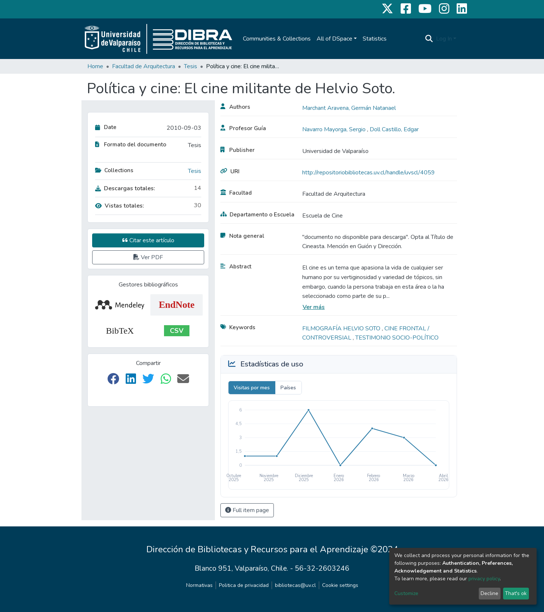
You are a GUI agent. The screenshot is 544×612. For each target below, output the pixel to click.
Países (288, 387)
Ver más (314, 307)
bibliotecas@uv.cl (295, 585)
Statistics (375, 39)
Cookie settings (340, 585)
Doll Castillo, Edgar (394, 129)
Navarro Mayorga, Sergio (334, 129)
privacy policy (484, 578)
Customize (406, 593)
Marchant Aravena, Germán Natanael (349, 108)
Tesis (190, 66)
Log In (444, 39)
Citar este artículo (148, 240)
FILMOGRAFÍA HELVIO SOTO (342, 328)
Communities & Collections (277, 39)
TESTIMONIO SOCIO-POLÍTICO (397, 338)
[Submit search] (429, 38)
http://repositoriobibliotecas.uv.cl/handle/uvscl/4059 (368, 172)
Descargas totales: (125, 188)
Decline (489, 593)
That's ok (516, 593)
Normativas (199, 585)
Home (95, 66)
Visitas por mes (252, 387)
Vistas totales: (119, 206)
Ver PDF (148, 257)
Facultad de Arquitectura (143, 66)
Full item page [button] (247, 510)
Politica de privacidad (244, 585)
